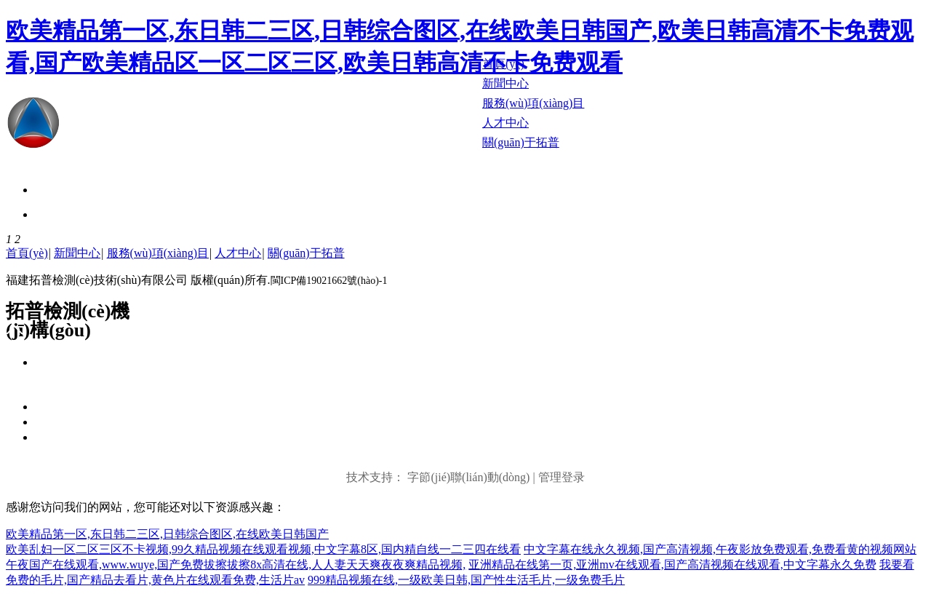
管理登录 (561, 477)
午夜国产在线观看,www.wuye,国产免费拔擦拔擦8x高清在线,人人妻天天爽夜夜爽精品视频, (236, 564)
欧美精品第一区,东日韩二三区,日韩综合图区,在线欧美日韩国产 (167, 534)
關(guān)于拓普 (306, 253)
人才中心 (238, 253)
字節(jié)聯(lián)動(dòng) (468, 477)
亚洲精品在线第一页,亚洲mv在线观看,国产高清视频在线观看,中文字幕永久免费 (672, 564)
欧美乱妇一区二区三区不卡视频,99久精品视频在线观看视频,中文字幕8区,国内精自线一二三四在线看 (263, 549)
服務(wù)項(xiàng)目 (158, 253)
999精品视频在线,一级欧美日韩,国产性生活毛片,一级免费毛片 (466, 580)
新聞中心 (77, 253)
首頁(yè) (27, 253)
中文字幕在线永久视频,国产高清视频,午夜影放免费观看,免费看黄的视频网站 (720, 549)
